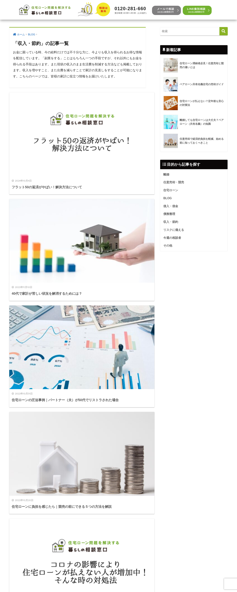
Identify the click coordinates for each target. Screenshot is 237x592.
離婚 (166, 174)
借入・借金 (170, 207)
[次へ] (98, 435)
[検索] (223, 31)
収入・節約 (170, 223)
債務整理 (169, 215)
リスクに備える (173, 232)
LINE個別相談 (196, 10)
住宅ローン (170, 191)
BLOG (167, 199)
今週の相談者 (172, 240)
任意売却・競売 (173, 183)
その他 (167, 248)
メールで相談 (165, 10)
